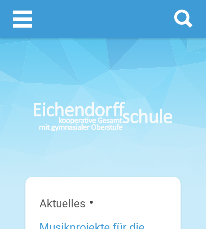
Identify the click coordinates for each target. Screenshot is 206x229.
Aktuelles (62, 203)
